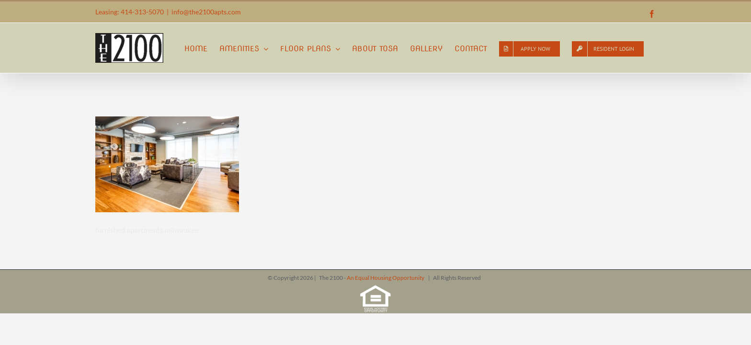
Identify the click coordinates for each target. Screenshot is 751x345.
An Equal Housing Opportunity (386, 277)
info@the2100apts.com (206, 12)
